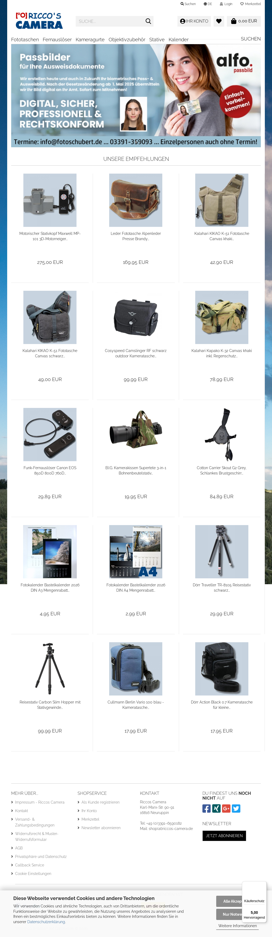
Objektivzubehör (127, 39)
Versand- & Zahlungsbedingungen (34, 824)
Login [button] (226, 4)
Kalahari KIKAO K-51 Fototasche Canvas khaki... (221, 238)
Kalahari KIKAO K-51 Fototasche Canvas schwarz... (50, 355)
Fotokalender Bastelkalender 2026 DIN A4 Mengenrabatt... (136, 589)
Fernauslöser (57, 39)
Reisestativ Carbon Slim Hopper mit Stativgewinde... (50, 706)
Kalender (179, 39)
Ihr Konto (89, 813)
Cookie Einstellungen (33, 875)
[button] (208, 4)
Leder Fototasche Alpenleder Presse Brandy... (136, 238)
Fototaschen (25, 39)
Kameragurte (90, 39)
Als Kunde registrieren (101, 804)
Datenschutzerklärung (46, 922)
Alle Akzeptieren (237, 901)
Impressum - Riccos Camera (40, 804)
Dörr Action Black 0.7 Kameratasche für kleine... (222, 706)
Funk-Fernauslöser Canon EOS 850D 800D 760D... (50, 472)
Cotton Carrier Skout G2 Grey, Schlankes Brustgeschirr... (221, 472)
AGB (19, 850)
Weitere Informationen (237, 926)
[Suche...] (148, 21)
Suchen (251, 39)
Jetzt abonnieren (224, 838)
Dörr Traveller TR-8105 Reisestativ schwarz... (222, 589)
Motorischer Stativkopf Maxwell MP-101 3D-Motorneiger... (50, 238)
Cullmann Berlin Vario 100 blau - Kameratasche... (136, 706)
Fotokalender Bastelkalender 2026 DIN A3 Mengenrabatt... (50, 589)
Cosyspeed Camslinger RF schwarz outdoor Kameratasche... (136, 355)
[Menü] (263, 884)
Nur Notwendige (237, 914)
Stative (157, 39)
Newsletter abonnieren (101, 830)
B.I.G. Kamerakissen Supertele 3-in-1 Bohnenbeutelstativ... (135, 472)
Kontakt (21, 813)
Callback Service (29, 867)
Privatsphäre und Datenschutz (41, 858)
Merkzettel (250, 4)
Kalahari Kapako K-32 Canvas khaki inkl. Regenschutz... (222, 355)
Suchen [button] (188, 4)
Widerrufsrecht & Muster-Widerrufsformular (36, 838)
